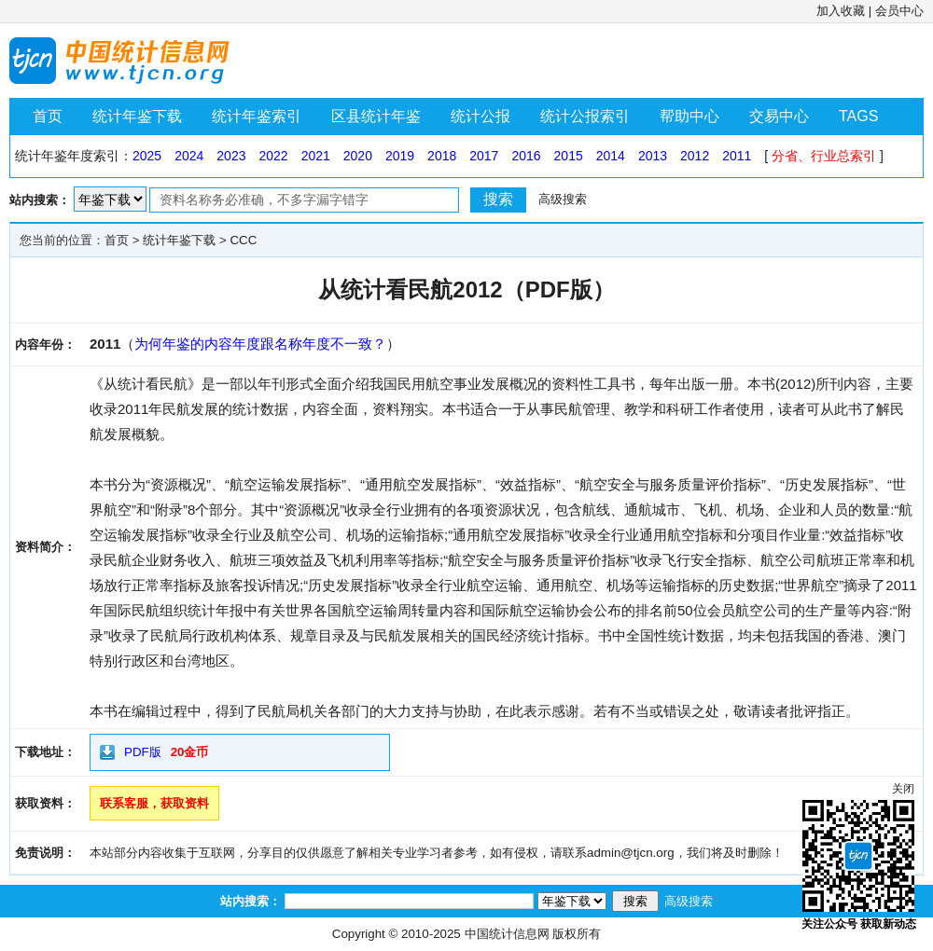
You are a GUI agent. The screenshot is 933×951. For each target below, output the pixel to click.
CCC (243, 240)
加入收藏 (840, 11)
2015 (568, 155)
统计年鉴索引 (256, 116)
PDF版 (142, 752)
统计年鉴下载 (137, 116)
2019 (399, 155)
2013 (652, 155)
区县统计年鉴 (376, 116)
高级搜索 (562, 199)
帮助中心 (689, 116)
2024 (188, 155)
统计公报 (480, 116)
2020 (357, 155)
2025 (146, 155)
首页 (48, 116)
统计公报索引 (585, 116)
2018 (441, 155)
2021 (315, 155)
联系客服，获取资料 (154, 803)
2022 (272, 155)
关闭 (903, 788)
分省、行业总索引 (824, 155)
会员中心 (899, 11)
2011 (736, 155)
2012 (694, 155)
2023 (230, 155)
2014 (610, 155)
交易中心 (779, 116)
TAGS (858, 116)
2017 (483, 155)
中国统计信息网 (507, 934)
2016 (525, 155)
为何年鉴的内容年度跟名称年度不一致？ (260, 343)
